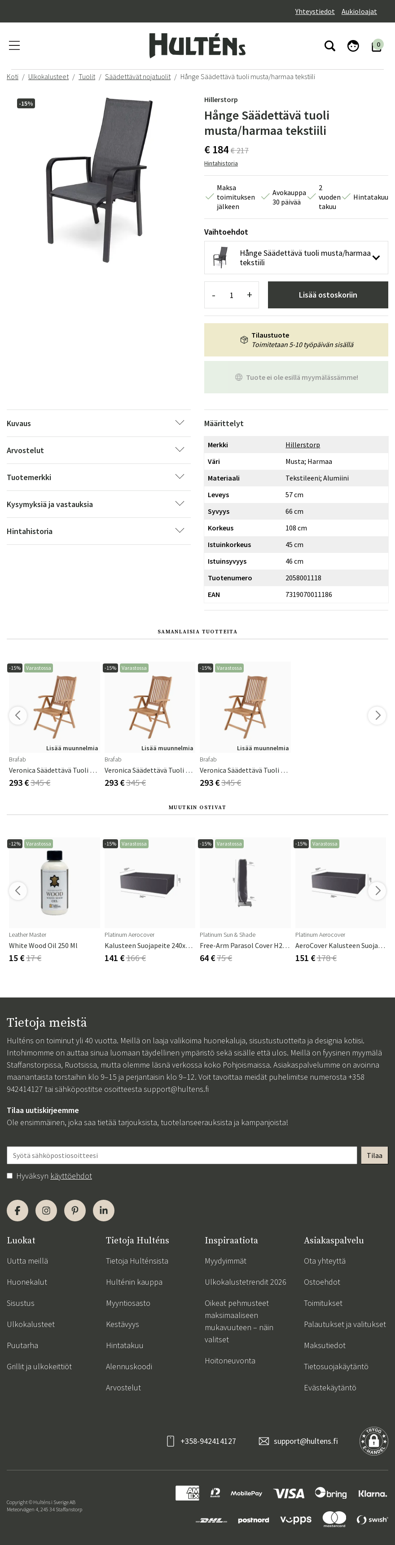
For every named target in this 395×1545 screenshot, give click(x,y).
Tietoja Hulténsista (137, 1261)
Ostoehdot (322, 1282)
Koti (12, 76)
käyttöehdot (71, 1176)
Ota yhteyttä (325, 1261)
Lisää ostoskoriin (328, 294)
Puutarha (22, 1345)
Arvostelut (123, 1387)
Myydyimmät (225, 1261)
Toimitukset (323, 1303)
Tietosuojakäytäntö (336, 1366)
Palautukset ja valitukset (345, 1324)
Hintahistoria (221, 163)
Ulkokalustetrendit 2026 (245, 1282)
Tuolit (87, 76)
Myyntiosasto (128, 1303)
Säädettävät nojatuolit (138, 76)
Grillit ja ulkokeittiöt (39, 1366)
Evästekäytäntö (330, 1387)
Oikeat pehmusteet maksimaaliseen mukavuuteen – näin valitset (239, 1321)
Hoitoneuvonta (230, 1360)
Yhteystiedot (315, 11)
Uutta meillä (27, 1261)
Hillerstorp (221, 99)
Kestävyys (122, 1324)
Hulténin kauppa (134, 1282)
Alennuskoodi (129, 1366)
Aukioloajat (359, 11)
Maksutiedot (325, 1345)
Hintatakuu (125, 1345)
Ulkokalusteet (48, 76)
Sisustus (21, 1303)
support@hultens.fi (176, 1089)
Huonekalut (27, 1282)
